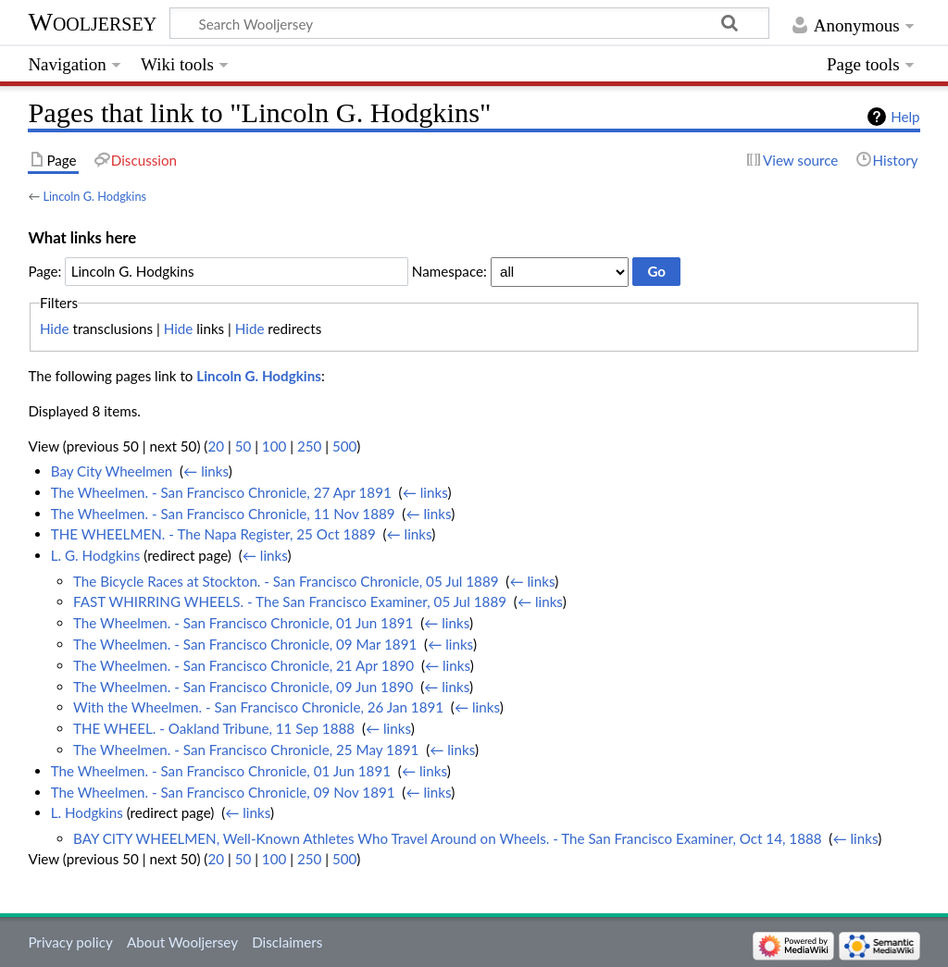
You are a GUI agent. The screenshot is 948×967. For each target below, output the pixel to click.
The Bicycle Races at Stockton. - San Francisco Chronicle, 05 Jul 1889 (286, 581)
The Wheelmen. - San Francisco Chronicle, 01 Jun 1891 (243, 622)
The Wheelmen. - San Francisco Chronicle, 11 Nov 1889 (223, 513)
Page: (44, 271)
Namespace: (449, 271)
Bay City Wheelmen (112, 471)
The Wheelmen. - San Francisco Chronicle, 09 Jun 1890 (243, 686)
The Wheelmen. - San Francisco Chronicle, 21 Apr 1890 (243, 665)
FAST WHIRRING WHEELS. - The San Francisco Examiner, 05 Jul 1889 (289, 601)
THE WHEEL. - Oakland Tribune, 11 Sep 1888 (214, 728)
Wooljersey (92, 21)
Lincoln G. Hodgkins (94, 196)
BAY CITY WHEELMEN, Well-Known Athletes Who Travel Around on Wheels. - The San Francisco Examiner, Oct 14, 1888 (447, 838)
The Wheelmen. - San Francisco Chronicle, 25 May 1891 (245, 749)
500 (344, 446)
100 (274, 446)
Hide (54, 328)
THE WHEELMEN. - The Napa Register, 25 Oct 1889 (213, 534)
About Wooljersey (182, 942)
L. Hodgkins (87, 812)
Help (905, 116)
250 (309, 446)
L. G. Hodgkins (96, 555)
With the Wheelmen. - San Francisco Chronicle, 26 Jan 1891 (258, 707)
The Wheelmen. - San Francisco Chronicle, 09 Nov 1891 (223, 792)
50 (243, 446)
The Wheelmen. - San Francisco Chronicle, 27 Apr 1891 (221, 492)
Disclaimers (287, 942)
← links (206, 471)
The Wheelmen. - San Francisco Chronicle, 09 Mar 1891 (245, 644)
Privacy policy (70, 942)
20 (215, 446)
